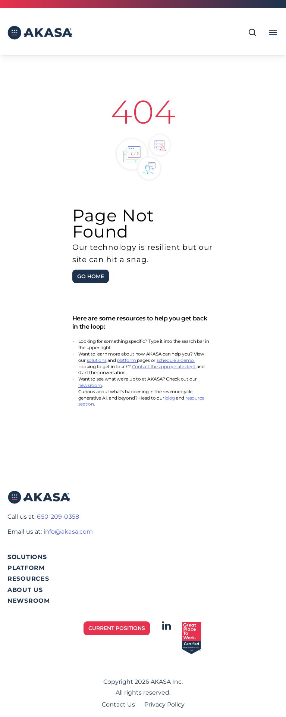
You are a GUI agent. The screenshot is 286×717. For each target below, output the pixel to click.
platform (127, 360)
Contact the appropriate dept (164, 366)
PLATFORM (26, 567)
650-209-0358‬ (58, 516)
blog (170, 398)
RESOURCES (28, 578)
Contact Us (118, 704)
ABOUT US (25, 589)
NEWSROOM (28, 600)
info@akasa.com (68, 531)
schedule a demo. (176, 360)
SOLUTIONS (27, 557)
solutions (97, 360)
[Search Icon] (252, 32)
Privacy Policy (164, 704)
